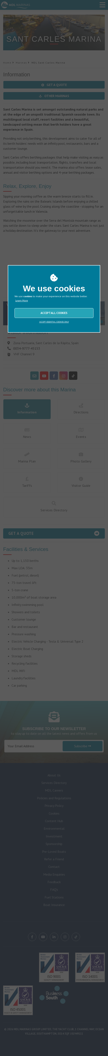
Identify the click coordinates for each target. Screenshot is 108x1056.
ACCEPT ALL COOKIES (54, 313)
